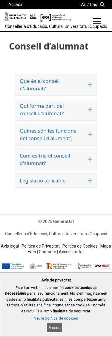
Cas (93, 4)
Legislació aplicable (43, 180)
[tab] (56, 84)
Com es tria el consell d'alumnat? (45, 159)
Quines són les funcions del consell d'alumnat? (48, 134)
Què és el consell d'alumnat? (40, 84)
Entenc (54, 327)
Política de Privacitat (41, 246)
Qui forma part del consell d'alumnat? (42, 109)
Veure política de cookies (56, 318)
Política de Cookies (80, 246)
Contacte (47, 251)
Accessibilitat (71, 251)
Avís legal (10, 246)
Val (83, 4)
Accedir (15, 4)
